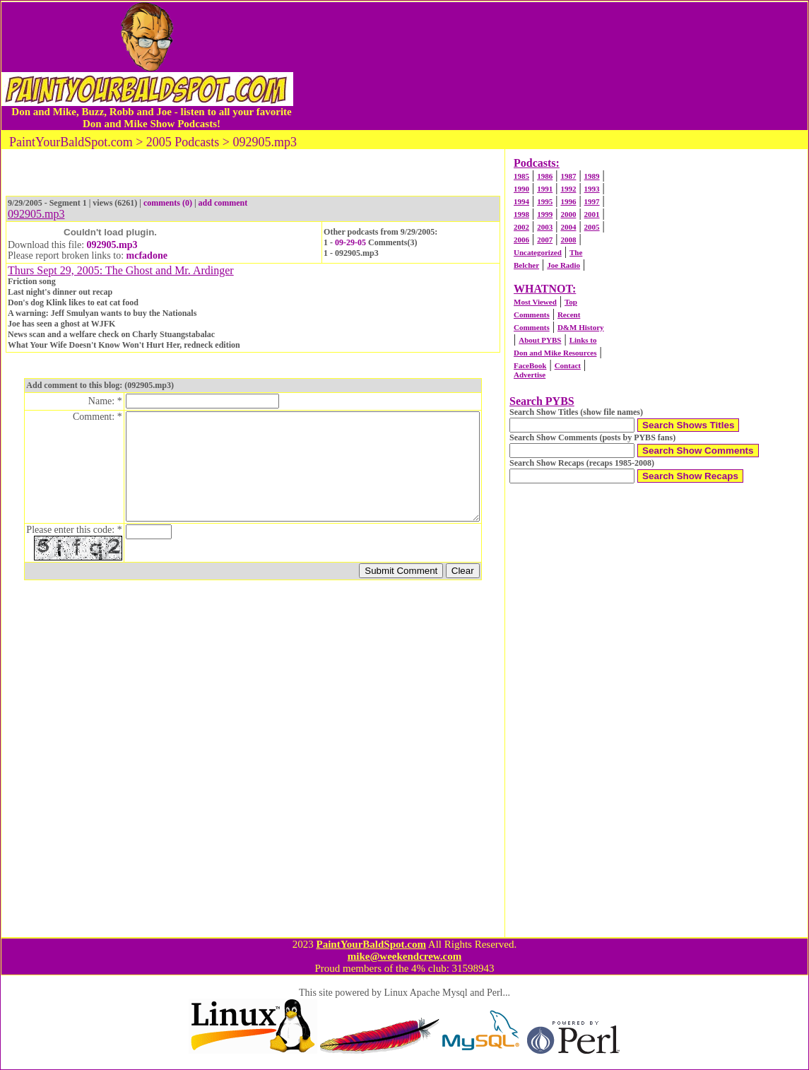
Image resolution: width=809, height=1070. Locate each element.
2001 (592, 214)
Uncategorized (538, 252)
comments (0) (167, 203)
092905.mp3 (112, 245)
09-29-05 (350, 242)
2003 (545, 227)
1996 (568, 201)
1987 (568, 176)
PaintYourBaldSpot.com (370, 944)
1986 (545, 176)
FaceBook (530, 365)
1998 (521, 214)
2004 (568, 227)
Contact (568, 365)
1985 (521, 176)
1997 (592, 201)
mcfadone (146, 255)
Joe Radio (563, 265)
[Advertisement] (550, 66)
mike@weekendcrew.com (405, 956)
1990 (521, 188)
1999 (545, 214)
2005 (592, 227)
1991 (545, 188)
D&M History (580, 327)
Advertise (529, 374)
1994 (521, 201)
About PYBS (540, 340)
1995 (545, 201)
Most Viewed (535, 302)
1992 (568, 188)
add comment (223, 203)
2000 (568, 214)
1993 (592, 188)
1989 (592, 176)
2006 (521, 239)
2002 (521, 227)
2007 (545, 239)
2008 (568, 239)
